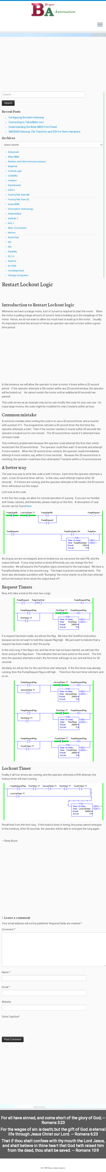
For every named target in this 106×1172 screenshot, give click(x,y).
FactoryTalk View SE (18, 199)
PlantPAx (12, 251)
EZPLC (11, 190)
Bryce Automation (56, 1168)
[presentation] (29, 1027)
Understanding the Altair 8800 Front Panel (33, 126)
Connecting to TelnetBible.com (26, 122)
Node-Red (13, 237)
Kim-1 (11, 223)
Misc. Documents (17, 228)
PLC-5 (11, 256)
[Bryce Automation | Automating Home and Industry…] (53, 10)
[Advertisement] (53, 64)
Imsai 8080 (13, 204)
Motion (12, 232)
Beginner (12, 166)
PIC (9, 242)
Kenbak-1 (13, 218)
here (29, 506)
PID (10, 246)
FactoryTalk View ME (19, 194)
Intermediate (14, 213)
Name (6, 972)
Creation (12, 180)
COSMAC (13, 175)
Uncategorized (16, 270)
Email (6, 987)
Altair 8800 (13, 156)
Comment (8, 929)
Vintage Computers (18, 275)
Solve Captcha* (11, 1016)
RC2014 (12, 261)
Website (6, 1001)
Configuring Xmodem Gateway (26, 117)
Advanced (13, 152)
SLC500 (12, 265)
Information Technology (20, 209)
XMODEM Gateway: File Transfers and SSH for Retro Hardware (44, 131)
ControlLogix (15, 171)
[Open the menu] (100, 25)
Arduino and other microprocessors (27, 161)
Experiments (14, 185)
